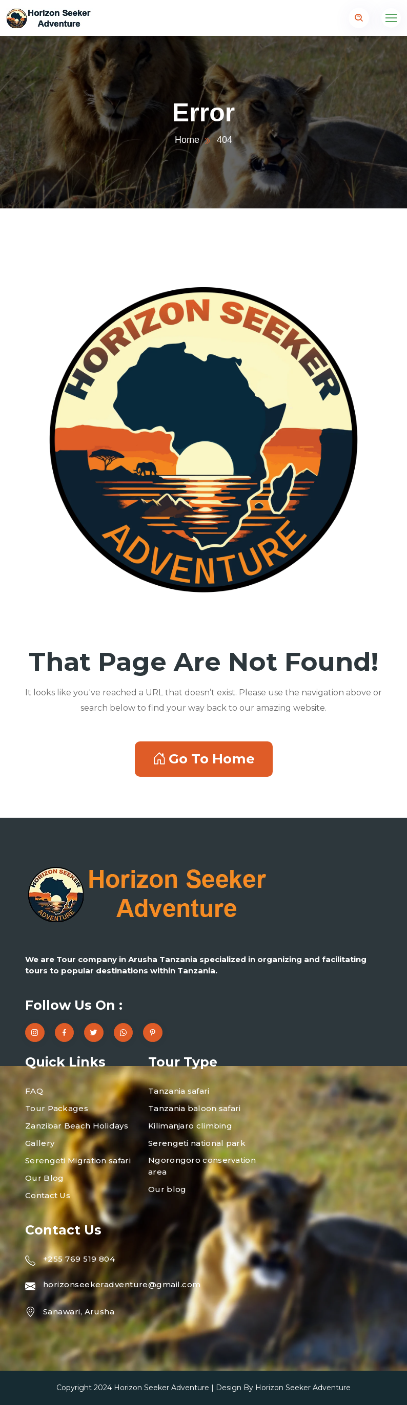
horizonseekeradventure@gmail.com (121, 1284)
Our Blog (44, 1178)
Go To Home (204, 759)
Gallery (39, 1143)
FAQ (34, 1091)
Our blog (167, 1189)
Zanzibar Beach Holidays (76, 1126)
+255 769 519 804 (79, 1259)
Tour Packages (56, 1108)
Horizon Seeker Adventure (161, 1387)
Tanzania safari (179, 1091)
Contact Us (47, 1195)
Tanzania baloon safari (194, 1108)
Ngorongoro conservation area (202, 1166)
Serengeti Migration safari (78, 1160)
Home (187, 140)
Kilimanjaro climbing (190, 1126)
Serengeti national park (197, 1143)
